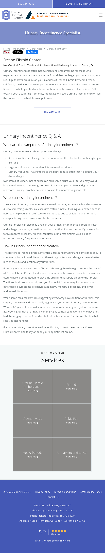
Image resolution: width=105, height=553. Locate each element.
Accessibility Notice (91, 491)
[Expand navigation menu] (100, 15)
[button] (52, 111)
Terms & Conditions (65, 491)
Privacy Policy (42, 491)
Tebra (67, 540)
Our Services (36, 48)
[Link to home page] (48, 15)
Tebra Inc (25, 491)
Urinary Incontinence (57, 48)
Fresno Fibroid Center (14, 48)
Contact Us (52, 497)
